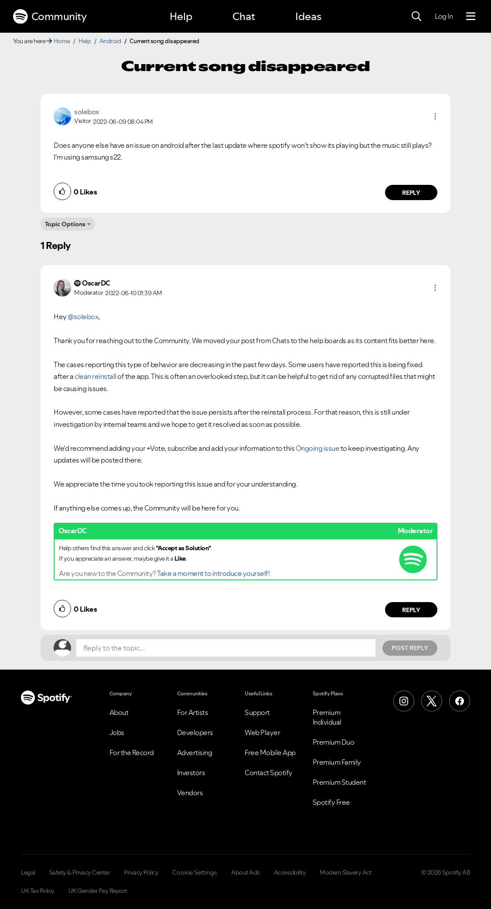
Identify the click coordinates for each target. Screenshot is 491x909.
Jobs (116, 732)
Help (181, 16)
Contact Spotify (269, 772)
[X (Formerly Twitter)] (431, 701)
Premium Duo (334, 742)
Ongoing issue (318, 448)
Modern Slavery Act (345, 872)
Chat (243, 16)
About (119, 712)
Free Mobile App (270, 752)
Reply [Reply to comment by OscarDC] (411, 610)
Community (49, 16)
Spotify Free (331, 802)
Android (110, 41)
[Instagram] (403, 701)
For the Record (131, 752)
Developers (195, 732)
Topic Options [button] (65, 224)
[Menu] (471, 16)
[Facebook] (459, 701)
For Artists (192, 712)
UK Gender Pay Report (97, 891)
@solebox (83, 316)
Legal (28, 872)
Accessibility (290, 872)
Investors (191, 772)
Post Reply (410, 647)
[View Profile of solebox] (86, 111)
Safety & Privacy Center (79, 872)
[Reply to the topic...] (225, 648)
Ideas (308, 16)
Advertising (194, 752)
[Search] (416, 16)
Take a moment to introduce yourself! (213, 573)
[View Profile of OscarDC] (96, 283)
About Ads (245, 872)
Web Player (262, 732)
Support (257, 712)
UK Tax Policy (38, 891)
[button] (435, 116)
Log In (444, 16)
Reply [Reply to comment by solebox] (411, 192)
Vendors (190, 792)
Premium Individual (327, 717)
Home (62, 41)
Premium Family (337, 762)
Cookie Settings (194, 872)
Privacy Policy (141, 872)
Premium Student (339, 782)
